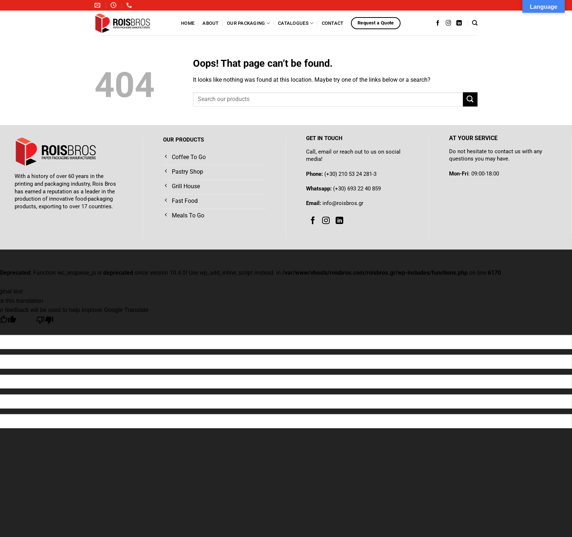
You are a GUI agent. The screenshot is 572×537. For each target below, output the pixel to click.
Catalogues (295, 23)
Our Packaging (248, 23)
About (210, 23)
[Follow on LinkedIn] (459, 23)
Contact (333, 23)
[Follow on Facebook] (437, 23)
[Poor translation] (45, 322)
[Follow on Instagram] (448, 23)
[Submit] (470, 99)
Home (187, 23)
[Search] (475, 23)
